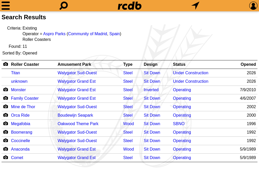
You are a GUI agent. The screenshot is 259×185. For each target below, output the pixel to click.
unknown (19, 81)
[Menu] (6, 6)
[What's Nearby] (195, 6)
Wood (128, 124)
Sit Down (152, 73)
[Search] (64, 6)
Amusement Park (74, 64)
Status (179, 64)
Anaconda (20, 149)
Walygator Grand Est (77, 81)
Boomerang (21, 132)
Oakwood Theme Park (78, 124)
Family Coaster (25, 98)
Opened (248, 64)
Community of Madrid (87, 34)
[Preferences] (253, 6)
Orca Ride (20, 115)
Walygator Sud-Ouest (77, 73)
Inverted (151, 90)
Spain (114, 34)
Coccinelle (20, 140)
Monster (18, 90)
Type (127, 64)
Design (150, 64)
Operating (182, 90)
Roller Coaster (25, 64)
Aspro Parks (54, 34)
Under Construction (190, 73)
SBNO (179, 124)
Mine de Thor (23, 107)
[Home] (129, 6)
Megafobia (20, 124)
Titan (15, 73)
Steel (127, 73)
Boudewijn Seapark (75, 115)
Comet (17, 157)
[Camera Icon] (5, 89)
